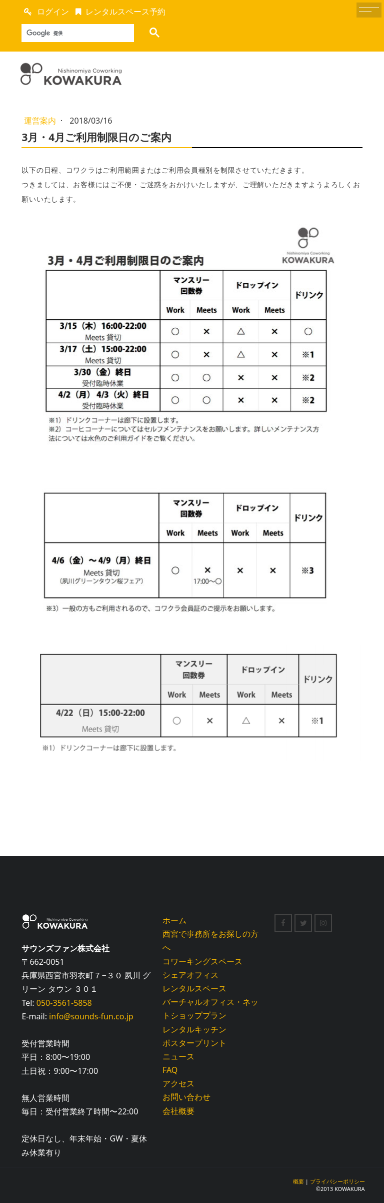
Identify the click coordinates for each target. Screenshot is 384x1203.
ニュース (178, 1056)
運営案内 (41, 120)
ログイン (53, 11)
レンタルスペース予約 (126, 11)
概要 (298, 1181)
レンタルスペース (194, 988)
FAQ (170, 1069)
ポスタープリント (194, 1042)
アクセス (178, 1083)
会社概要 (178, 1110)
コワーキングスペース (202, 961)
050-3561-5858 (64, 1002)
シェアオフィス (190, 974)
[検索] (74, 33)
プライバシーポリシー (337, 1181)
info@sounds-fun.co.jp (91, 1016)
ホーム (174, 920)
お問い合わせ (186, 1096)
